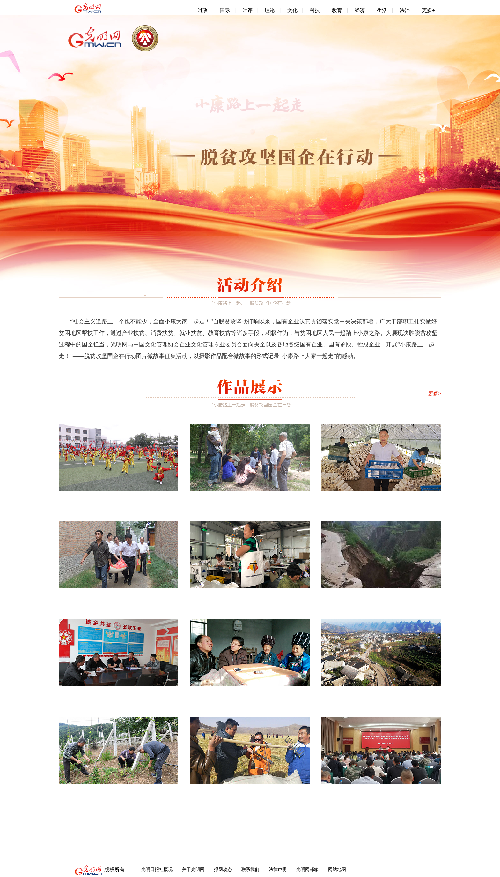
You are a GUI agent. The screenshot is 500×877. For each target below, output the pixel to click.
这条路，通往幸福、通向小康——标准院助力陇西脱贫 (259, 498)
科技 (315, 10)
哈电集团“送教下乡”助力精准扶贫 (381, 791)
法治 (405, 10)
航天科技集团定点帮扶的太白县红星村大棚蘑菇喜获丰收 (393, 498)
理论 (270, 10)
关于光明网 (193, 869)
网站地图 (337, 869)
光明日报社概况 (157, 869)
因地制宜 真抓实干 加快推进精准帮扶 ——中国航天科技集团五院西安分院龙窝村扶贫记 (170, 791)
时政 (202, 10)
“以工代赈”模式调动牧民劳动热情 (250, 791)
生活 (382, 10)
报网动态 (223, 869)
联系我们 (250, 869)
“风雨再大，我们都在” (381, 595)
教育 (337, 10)
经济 (360, 10)
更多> (434, 393)
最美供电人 (118, 693)
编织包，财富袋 (250, 595)
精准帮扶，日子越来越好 (118, 595)
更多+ (428, 10)
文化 (292, 10)
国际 (225, 10)
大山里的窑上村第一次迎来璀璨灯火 (381, 693)
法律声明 (278, 869)
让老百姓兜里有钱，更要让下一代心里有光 (250, 693)
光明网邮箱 (307, 869)
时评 (247, 10)
